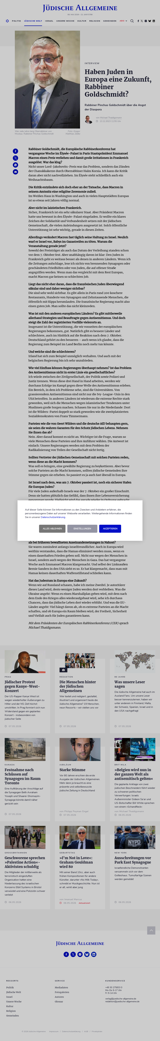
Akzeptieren (110, 528)
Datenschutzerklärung (53, 517)
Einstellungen (82, 528)
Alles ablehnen (52, 528)
